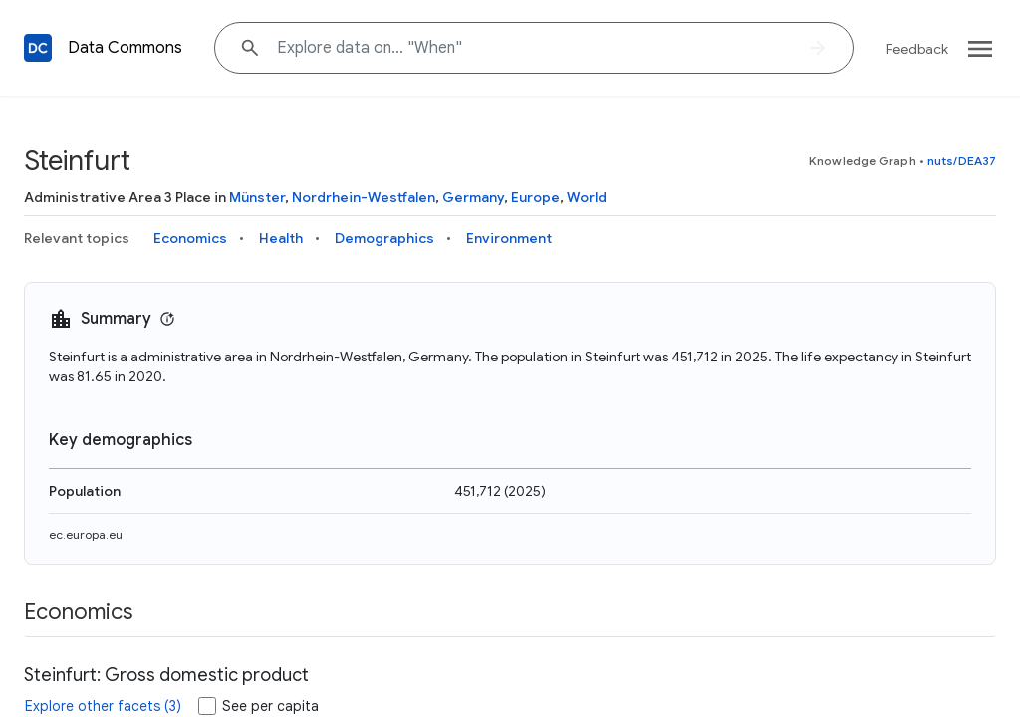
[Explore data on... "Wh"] (534, 48)
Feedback (917, 49)
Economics (190, 238)
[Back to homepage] (38, 48)
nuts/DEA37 (961, 160)
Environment (509, 238)
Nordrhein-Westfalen (363, 197)
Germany (473, 197)
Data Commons (125, 48)
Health (281, 238)
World (587, 197)
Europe (535, 197)
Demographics (384, 238)
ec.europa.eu (86, 534)
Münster (257, 197)
